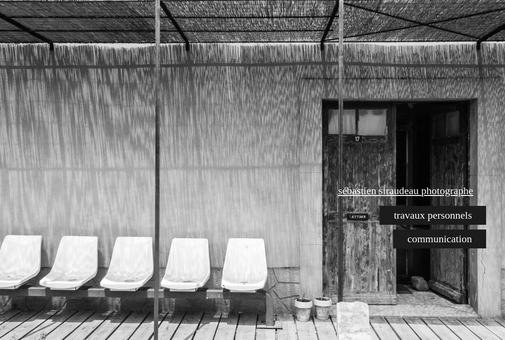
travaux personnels (433, 215)
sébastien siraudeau (379, 190)
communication (439, 239)
